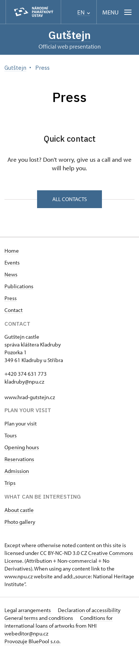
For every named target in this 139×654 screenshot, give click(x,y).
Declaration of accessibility (89, 610)
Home (11, 250)
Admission (16, 470)
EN (83, 12)
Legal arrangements (28, 610)
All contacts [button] (69, 199)
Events (12, 262)
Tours (10, 435)
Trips (10, 482)
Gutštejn (70, 35)
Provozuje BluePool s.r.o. (32, 641)
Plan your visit (20, 423)
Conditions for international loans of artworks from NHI (58, 621)
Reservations (19, 459)
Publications (18, 286)
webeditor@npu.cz (26, 633)
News (10, 274)
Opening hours (21, 447)
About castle (19, 509)
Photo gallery (19, 521)
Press (10, 298)
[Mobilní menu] (117, 12)
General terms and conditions (39, 617)
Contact (13, 309)
